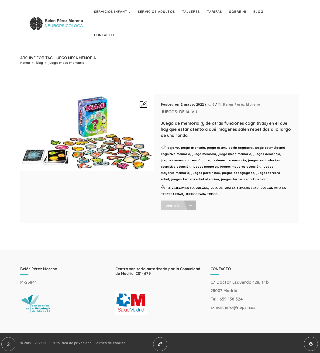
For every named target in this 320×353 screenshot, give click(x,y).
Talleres (191, 12)
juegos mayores (205, 166)
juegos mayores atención (240, 166)
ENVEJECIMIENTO (181, 188)
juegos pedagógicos (238, 173)
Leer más (179, 206)
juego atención (193, 147)
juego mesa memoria (66, 63)
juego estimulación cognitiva (230, 147)
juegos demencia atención (181, 160)
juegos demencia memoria (225, 160)
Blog (258, 12)
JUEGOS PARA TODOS (201, 194)
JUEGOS (202, 188)
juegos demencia (267, 154)
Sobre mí (237, 12)
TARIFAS (214, 12)
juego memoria (204, 154)
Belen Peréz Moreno (241, 104)
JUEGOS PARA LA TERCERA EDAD (234, 188)
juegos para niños (206, 173)
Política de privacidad (74, 343)
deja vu (173, 147)
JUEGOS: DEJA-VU (179, 111)
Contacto (104, 35)
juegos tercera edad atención (195, 179)
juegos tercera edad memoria (244, 179)
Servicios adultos (156, 12)
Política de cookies (109, 343)
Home (25, 63)
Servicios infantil (112, 12)
